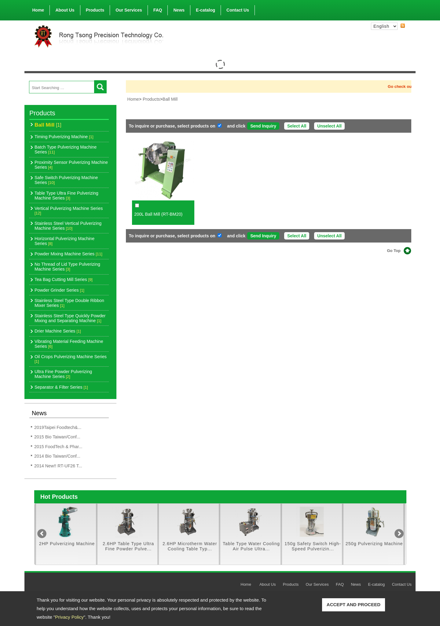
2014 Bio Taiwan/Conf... (57, 456)
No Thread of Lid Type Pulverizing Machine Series (67, 267)
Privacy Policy (69, 617)
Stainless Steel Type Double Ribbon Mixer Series (69, 303)
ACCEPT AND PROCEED (353, 604)
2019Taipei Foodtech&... (57, 427)
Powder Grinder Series (59, 290)
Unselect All (329, 126)
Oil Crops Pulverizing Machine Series (71, 359)
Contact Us (237, 10)
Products (95, 9)
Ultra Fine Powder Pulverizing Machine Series (63, 374)
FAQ (157, 10)
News (179, 10)
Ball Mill (48, 125)
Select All (296, 126)
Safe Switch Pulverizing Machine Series (66, 180)
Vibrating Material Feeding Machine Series (69, 344)
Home (38, 10)
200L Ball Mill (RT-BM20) (158, 214)
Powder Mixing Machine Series (68, 253)
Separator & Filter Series (61, 387)
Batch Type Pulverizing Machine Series (66, 149)
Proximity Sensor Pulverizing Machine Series (71, 165)
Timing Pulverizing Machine (64, 136)
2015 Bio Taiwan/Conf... (57, 436)
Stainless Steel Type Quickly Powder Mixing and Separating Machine (70, 318)
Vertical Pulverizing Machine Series (69, 210)
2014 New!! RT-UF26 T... (58, 465)
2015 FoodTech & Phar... (58, 446)
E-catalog (205, 10)
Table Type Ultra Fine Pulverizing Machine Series (66, 195)
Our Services (129, 10)
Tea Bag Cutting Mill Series (64, 279)
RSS (402, 26)
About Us (64, 9)
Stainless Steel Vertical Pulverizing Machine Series (68, 226)
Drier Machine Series (58, 331)
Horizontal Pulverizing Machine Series (64, 241)
